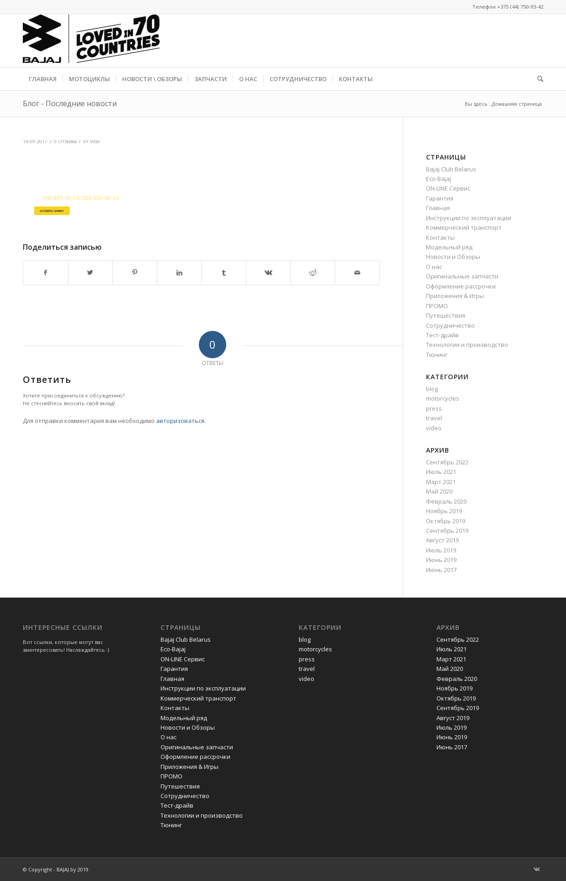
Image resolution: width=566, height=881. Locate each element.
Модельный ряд (449, 247)
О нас (434, 267)
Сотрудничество (450, 325)
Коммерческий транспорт (464, 227)
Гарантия (439, 198)
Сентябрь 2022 (447, 462)
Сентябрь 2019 (447, 530)
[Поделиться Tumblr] (224, 272)
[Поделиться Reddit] (313, 272)
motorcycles (442, 398)
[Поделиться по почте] (357, 272)
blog (432, 389)
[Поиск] (537, 78)
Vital (95, 141)
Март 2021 (441, 482)
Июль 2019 (441, 550)
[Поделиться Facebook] (45, 272)
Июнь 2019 (441, 560)
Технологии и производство (467, 344)
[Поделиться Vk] (268, 272)
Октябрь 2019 (445, 521)
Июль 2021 (441, 472)
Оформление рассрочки (461, 286)
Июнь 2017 (441, 570)
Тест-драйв (442, 335)
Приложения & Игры (455, 296)
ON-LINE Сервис (448, 188)
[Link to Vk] (536, 869)
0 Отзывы (65, 141)
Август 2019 (442, 540)
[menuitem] (42, 78)
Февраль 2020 (446, 501)
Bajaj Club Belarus (451, 169)
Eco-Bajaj (438, 179)
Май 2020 (439, 491)
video (433, 428)
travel (434, 418)
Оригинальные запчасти (462, 276)
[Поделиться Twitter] (90, 272)
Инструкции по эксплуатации (468, 218)
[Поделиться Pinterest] (135, 272)
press (434, 408)
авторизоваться (180, 421)
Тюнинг (436, 354)
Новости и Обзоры (453, 256)
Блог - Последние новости (70, 103)
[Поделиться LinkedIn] (179, 272)
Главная (438, 208)
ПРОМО (437, 306)
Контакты (440, 237)
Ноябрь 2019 (444, 511)
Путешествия (445, 315)
